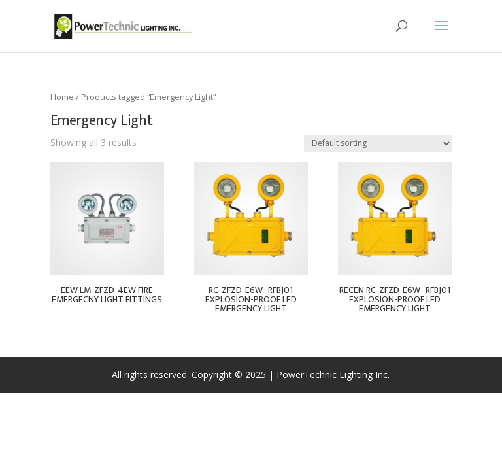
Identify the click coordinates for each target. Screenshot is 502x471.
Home (62, 97)
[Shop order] (378, 143)
